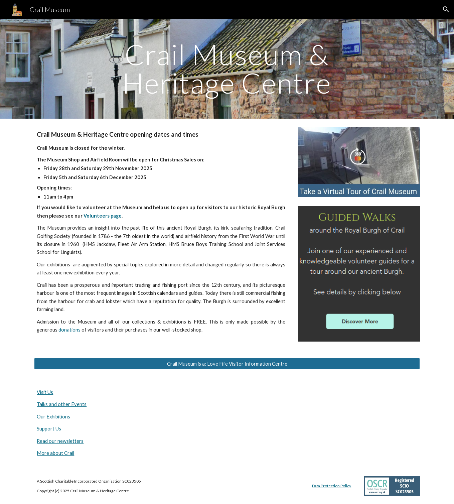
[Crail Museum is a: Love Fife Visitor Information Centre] (226, 363)
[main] (227, 68)
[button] (446, 9)
